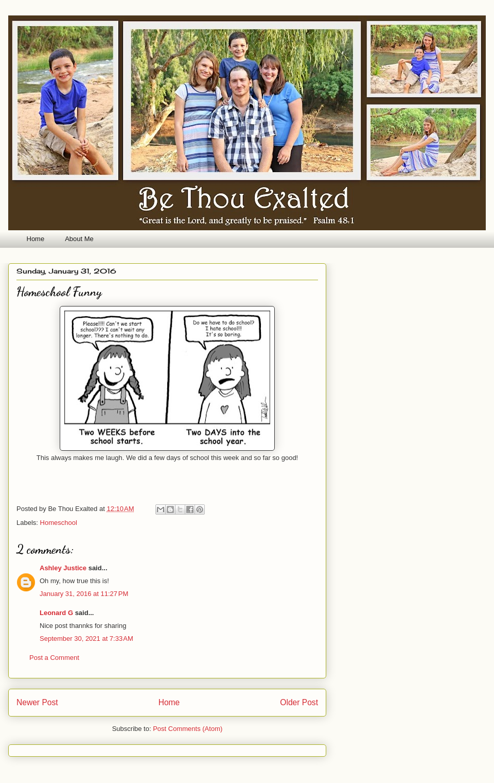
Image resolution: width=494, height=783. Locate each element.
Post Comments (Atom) (187, 729)
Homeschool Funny (59, 291)
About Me (79, 239)
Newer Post (37, 702)
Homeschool (58, 522)
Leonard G (56, 613)
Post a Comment (54, 657)
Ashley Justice (63, 568)
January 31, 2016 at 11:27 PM (84, 594)
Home (36, 239)
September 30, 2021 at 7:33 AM (86, 638)
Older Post (299, 702)
